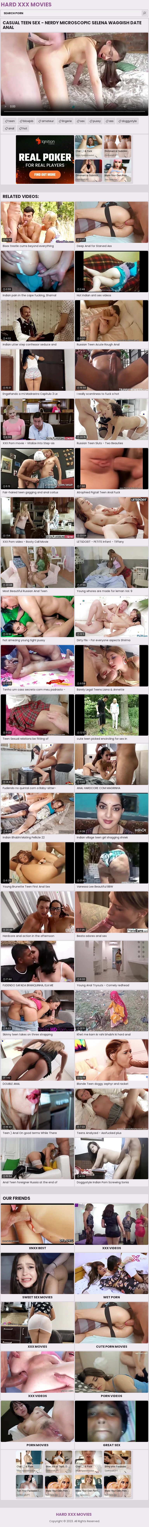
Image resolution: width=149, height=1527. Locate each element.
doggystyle (129, 121)
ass (111, 121)
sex (82, 121)
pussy (97, 121)
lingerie (67, 121)
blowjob (28, 121)
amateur (48, 121)
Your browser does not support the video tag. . (74, 74)
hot (25, 128)
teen (11, 121)
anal (11, 128)
